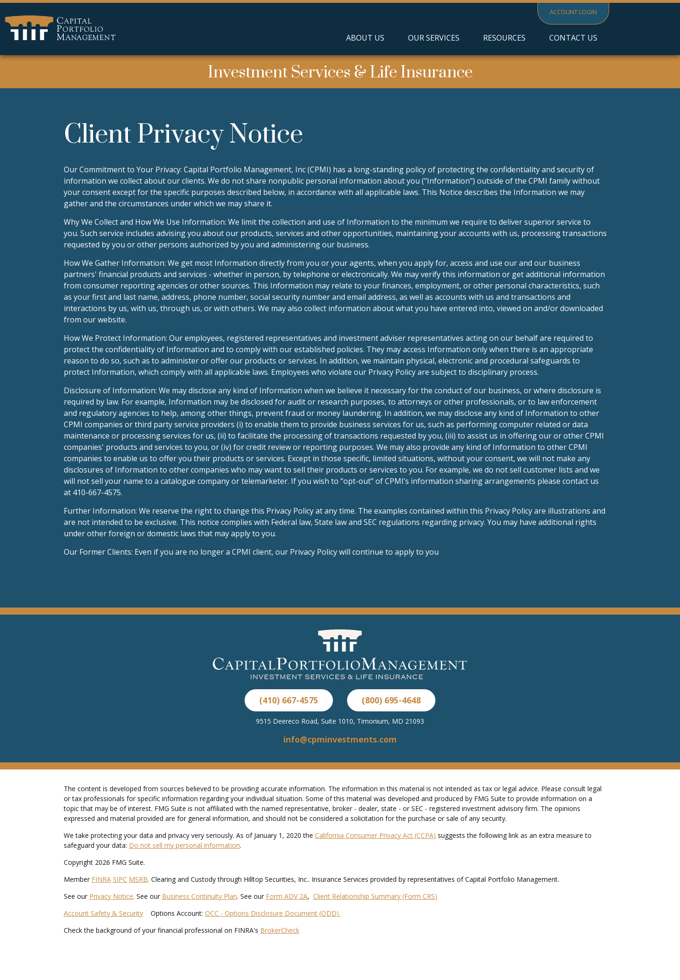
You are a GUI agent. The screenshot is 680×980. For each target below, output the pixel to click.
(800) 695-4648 (391, 700)
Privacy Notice (111, 896)
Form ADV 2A (286, 896)
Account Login (573, 12)
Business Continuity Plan (199, 896)
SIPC (120, 879)
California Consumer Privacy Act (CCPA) (375, 835)
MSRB (138, 879)
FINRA (101, 879)
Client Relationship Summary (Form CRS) (375, 896)
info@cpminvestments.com (340, 739)
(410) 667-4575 (288, 700)
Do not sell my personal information (184, 845)
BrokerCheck (279, 930)
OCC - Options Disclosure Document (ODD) (273, 913)
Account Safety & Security (103, 913)
